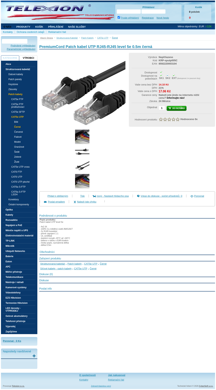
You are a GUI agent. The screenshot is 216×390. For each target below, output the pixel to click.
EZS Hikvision (13, 297)
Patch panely (15, 79)
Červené (18, 132)
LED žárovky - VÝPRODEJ (13, 309)
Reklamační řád (57, 32)
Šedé (17, 152)
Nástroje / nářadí (15, 282)
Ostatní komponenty (18, 204)
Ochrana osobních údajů (30, 32)
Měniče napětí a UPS (17, 230)
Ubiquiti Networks (15, 251)
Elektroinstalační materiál (19, 235)
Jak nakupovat (116, 375)
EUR (201, 26)
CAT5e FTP (17, 99)
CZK (209, 26)
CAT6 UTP (16, 177)
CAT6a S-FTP (18, 186)
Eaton (9, 261)
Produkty (23, 26)
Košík (39, 26)
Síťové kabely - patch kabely (56, 268)
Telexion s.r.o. (18, 386)
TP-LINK (10, 240)
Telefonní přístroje (15, 321)
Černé (17, 127)
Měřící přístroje (14, 272)
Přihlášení (55, 26)
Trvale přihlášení (130, 17)
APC (8, 266)
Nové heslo (163, 17)
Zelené (17, 157)
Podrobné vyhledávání (23, 45)
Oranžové (19, 147)
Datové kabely (15, 74)
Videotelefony (13, 292)
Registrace (148, 17)
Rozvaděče (12, 220)
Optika (9, 209)
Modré (17, 142)
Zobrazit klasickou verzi (101, 386)
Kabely (9, 215)
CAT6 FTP (16, 172)
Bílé (16, 122)
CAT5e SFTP (18, 112)
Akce (8, 64)
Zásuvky (12, 89)
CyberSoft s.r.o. (206, 386)
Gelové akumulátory (17, 316)
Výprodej (10, 326)
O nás (7, 26)
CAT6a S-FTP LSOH (18, 193)
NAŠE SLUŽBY (77, 26)
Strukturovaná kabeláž (52, 263)
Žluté (16, 162)
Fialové (18, 137)
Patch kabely (74, 263)
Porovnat (199, 196)
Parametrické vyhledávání (21, 49)
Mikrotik (10, 246)
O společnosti (87, 375)
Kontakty (8, 32)
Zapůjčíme (11, 331)
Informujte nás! (176, 97)
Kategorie (10, 57)
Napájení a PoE (14, 225)
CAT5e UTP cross (20, 167)
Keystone (13, 84)
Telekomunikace (14, 277)
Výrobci (28, 57)
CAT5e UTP (90, 263)
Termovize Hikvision (17, 303)
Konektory (13, 199)
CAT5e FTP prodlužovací (17, 105)
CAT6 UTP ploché (20, 182)
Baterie (9, 256)
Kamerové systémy (16, 287)
